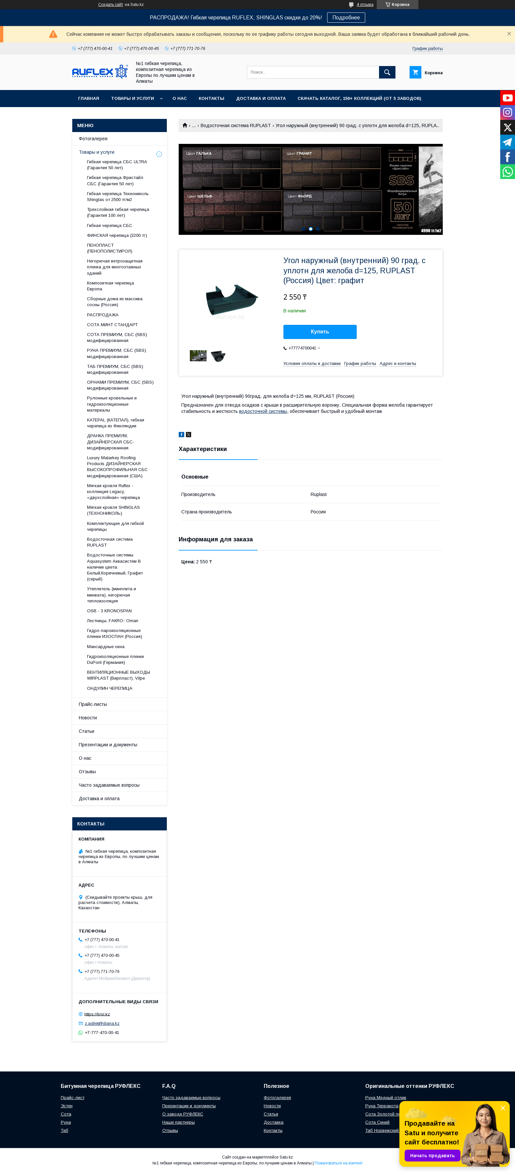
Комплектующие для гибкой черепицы (115, 526)
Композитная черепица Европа (110, 286)
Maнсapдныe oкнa (105, 646)
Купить (320, 331)
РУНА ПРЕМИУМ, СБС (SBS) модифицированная (116, 353)
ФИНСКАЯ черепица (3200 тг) (117, 235)
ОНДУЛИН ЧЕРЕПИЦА (109, 688)
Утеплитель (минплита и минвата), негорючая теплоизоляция (111, 594)
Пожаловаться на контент (339, 1163)
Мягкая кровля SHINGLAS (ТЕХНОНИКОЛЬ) (113, 510)
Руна (66, 1122)
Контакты (211, 98)
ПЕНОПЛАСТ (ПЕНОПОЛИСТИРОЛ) (109, 248)
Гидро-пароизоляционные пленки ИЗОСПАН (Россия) (114, 633)
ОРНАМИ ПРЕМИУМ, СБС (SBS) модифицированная (120, 385)
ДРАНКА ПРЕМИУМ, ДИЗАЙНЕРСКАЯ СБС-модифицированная (110, 441)
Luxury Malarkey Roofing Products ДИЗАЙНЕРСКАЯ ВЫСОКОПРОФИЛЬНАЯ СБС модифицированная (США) (117, 466)
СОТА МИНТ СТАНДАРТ (112, 324)
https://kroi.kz (97, 1013)
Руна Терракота (381, 1105)
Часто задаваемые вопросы (109, 785)
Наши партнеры (178, 1122)
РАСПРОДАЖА (103, 314)
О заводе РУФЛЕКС (182, 1114)
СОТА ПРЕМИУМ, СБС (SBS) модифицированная (117, 337)
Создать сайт (110, 4)
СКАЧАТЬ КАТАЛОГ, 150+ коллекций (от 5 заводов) (359, 98)
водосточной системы (263, 411)
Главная (88, 98)
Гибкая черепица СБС (109, 225)
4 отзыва (365, 4)
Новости (88, 717)
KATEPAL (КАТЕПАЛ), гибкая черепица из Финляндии (115, 422)
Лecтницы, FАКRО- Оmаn (112, 620)
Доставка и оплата (261, 98)
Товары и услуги (132, 98)
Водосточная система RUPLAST (236, 125)
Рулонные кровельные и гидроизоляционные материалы (112, 403)
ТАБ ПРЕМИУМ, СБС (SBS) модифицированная (115, 369)
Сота (66, 1114)
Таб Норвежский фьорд (389, 1130)
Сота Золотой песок (386, 1114)
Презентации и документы (108, 744)
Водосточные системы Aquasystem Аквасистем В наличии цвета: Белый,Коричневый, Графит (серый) (115, 566)
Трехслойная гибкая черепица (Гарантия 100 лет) (118, 212)
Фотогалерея (93, 138)
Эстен (67, 1105)
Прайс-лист (72, 1097)
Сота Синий (377, 1122)
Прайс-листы (93, 704)
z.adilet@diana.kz (102, 1023)
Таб (64, 1130)
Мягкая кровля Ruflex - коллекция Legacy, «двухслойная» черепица (113, 491)
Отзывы (87, 771)
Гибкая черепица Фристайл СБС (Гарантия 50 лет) (115, 180)
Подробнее (346, 17)
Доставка (273, 1122)
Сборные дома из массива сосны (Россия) (115, 301)
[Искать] (387, 72)
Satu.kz (286, 1157)
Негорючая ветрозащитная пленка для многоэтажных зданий (115, 267)
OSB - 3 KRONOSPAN (109, 610)
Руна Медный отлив (385, 1097)
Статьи (86, 731)
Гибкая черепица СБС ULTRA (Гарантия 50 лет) (117, 164)
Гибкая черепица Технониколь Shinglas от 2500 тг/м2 (118, 196)
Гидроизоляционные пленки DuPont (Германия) (115, 659)
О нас (179, 98)
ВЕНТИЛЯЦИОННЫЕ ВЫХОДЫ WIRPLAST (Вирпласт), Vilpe (118, 675)
